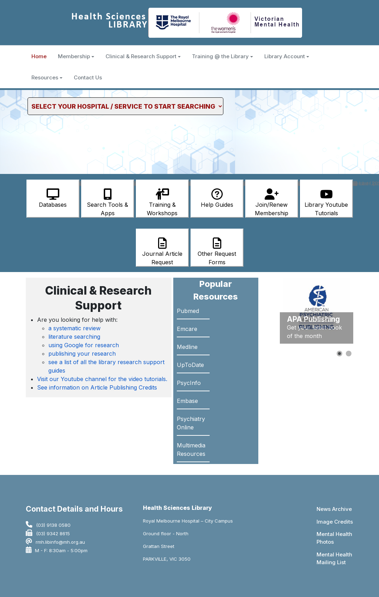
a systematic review (74, 328)
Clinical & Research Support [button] (143, 56)
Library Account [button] (286, 56)
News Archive (334, 509)
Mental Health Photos (334, 538)
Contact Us (88, 77)
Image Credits (335, 521)
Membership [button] (76, 56)
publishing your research (82, 353)
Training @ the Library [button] (222, 56)
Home (39, 56)
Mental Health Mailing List (334, 558)
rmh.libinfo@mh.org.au (60, 542)
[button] (339, 353)
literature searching (74, 336)
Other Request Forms (217, 251)
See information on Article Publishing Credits (97, 387)
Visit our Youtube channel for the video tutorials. (102, 378)
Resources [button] (46, 77)
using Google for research (83, 345)
